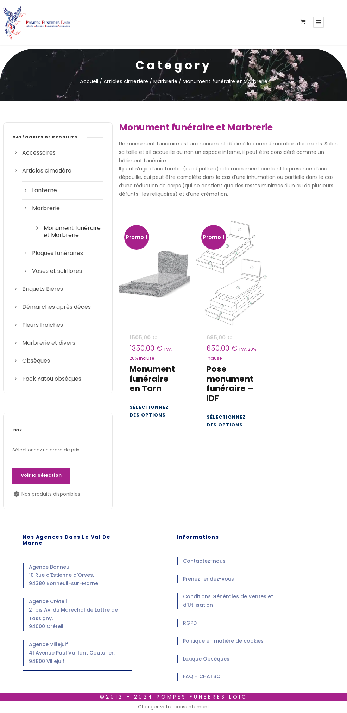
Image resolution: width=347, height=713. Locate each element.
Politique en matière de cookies (223, 640)
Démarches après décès (56, 307)
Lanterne (44, 190)
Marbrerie (165, 81)
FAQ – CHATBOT (203, 676)
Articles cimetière (125, 81)
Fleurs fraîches (42, 325)
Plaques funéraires (57, 253)
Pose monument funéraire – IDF (230, 383)
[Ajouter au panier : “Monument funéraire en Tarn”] (154, 411)
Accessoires (39, 153)
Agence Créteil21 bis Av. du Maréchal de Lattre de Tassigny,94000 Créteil (73, 614)
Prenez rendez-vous (208, 578)
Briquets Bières (42, 289)
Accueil (89, 81)
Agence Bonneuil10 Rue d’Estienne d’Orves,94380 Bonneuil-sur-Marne (63, 575)
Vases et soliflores (57, 271)
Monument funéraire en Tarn (152, 378)
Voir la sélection (41, 475)
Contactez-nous (204, 560)
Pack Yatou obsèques (51, 379)
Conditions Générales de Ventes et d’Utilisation (228, 600)
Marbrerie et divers (48, 343)
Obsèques (36, 361)
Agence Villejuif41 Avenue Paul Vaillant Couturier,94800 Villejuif (72, 653)
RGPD (190, 622)
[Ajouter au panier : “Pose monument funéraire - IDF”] (231, 421)
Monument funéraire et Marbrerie (72, 231)
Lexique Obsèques (206, 658)
